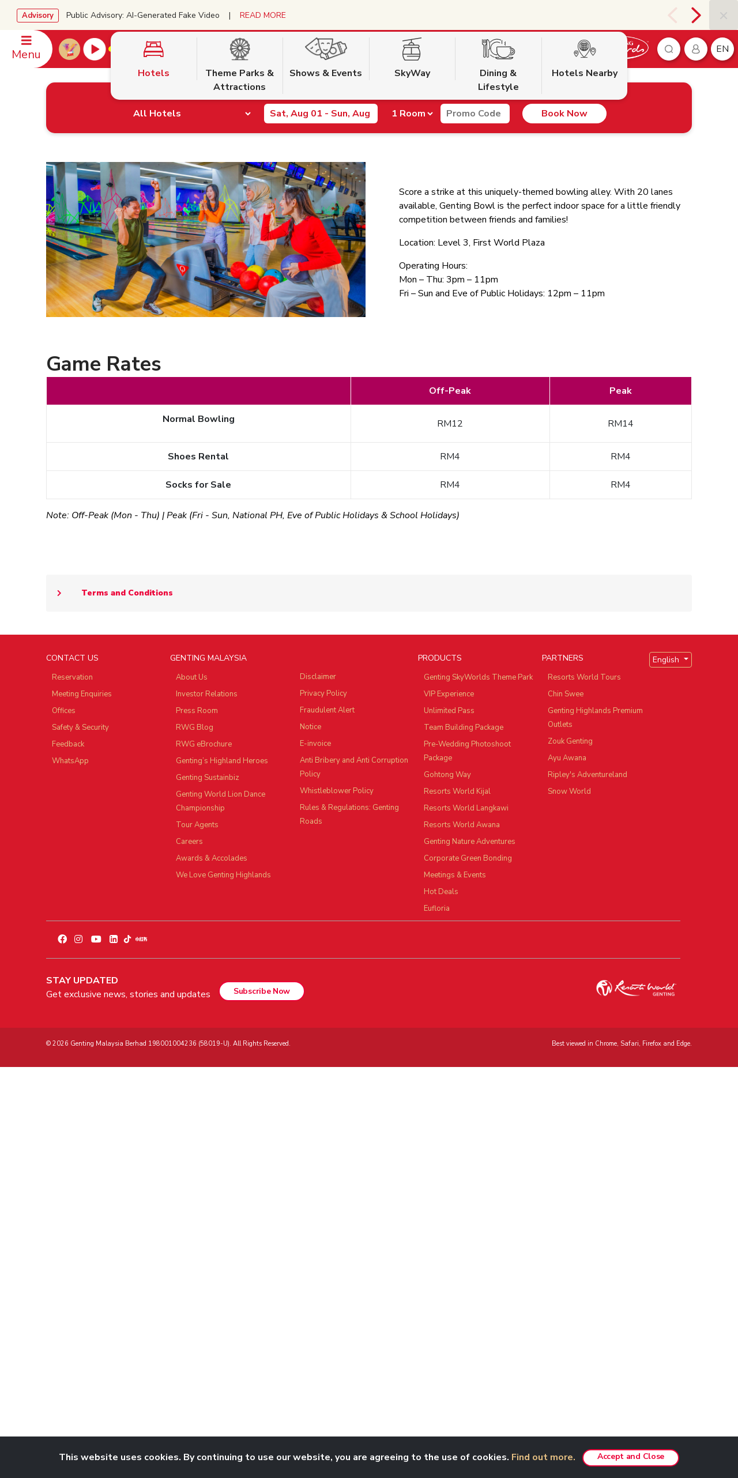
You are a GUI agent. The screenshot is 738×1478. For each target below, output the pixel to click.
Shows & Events (325, 209)
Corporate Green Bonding (468, 1270)
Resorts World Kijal (457, 1203)
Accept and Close (630, 1456)
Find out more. (543, 1457)
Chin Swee (565, 1105)
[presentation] (671, 15)
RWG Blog (194, 1139)
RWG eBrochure (204, 1156)
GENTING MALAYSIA (208, 1069)
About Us (192, 1089)
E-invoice (315, 1155)
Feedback (68, 1156)
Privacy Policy (323, 1105)
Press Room (197, 1122)
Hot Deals (441, 1303)
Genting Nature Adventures (469, 1253)
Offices (64, 1122)
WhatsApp (70, 1172)
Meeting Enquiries (82, 1105)
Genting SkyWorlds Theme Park (478, 1089)
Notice (310, 1138)
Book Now (535, 49)
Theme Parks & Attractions (239, 216)
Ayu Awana (567, 1169)
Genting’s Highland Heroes (222, 1172)
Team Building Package (463, 1139)
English (667, 1071)
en (722, 49)
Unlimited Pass (449, 1122)
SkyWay (412, 209)
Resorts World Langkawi (466, 1220)
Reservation (72, 1089)
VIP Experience (449, 1105)
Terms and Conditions (109, 1004)
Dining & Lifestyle (498, 216)
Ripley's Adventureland (587, 1186)
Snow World (569, 1203)
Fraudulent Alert (327, 1122)
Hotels (154, 209)
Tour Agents (197, 1236)
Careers (189, 1253)
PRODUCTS (440, 1069)
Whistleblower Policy (337, 1202)
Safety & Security (80, 1139)
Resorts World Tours (584, 1089)
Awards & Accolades (211, 1270)
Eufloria (437, 1320)
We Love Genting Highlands (223, 1286)
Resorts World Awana (462, 1236)
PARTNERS (562, 1069)
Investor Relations (207, 1105)
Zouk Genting (570, 1153)
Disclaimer (318, 1088)
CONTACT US (72, 1069)
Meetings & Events (455, 1286)
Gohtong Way (447, 1186)
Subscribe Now (262, 1402)
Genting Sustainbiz (207, 1189)
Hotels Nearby (584, 209)
